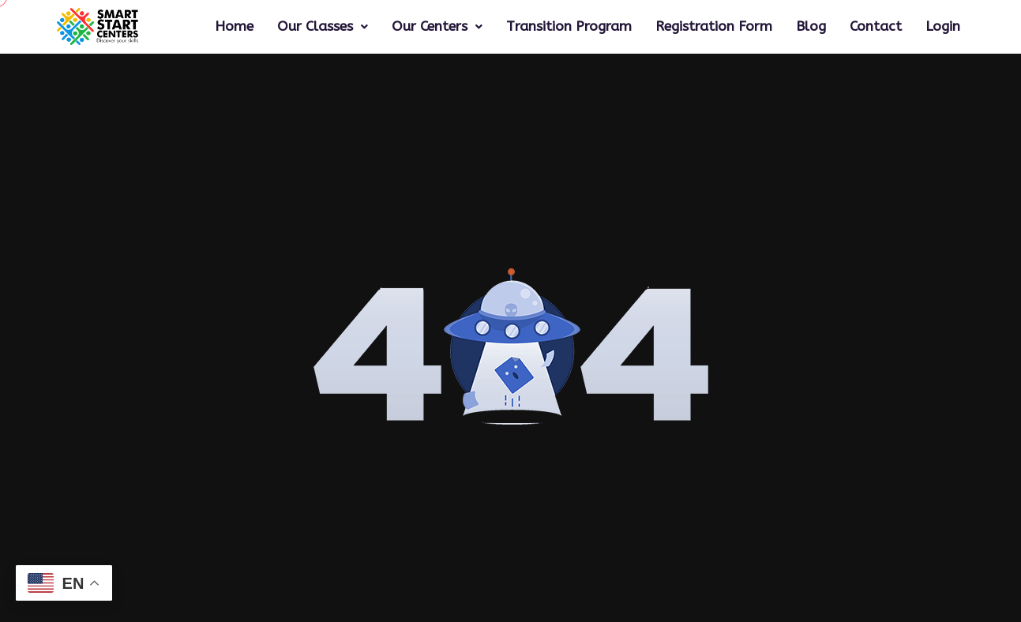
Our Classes (322, 26)
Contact (876, 26)
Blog (811, 26)
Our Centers (437, 26)
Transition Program (569, 26)
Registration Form (713, 26)
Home (234, 26)
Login (942, 26)
